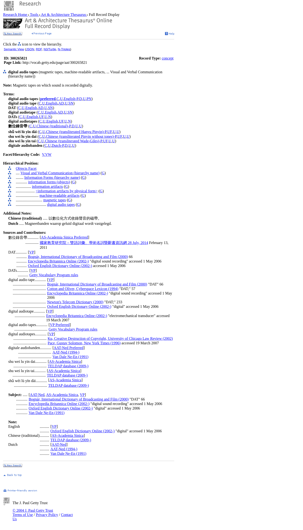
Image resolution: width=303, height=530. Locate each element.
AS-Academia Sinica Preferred (64, 237)
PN (89, 99)
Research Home (15, 15)
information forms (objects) (49, 182)
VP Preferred (60, 325)
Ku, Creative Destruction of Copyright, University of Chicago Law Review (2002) (110, 338)
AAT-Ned (37, 395)
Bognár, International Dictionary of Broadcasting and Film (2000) (78, 257)
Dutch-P (58, 145)
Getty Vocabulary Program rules (53, 275)
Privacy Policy (47, 515)
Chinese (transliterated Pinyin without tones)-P (81, 136)
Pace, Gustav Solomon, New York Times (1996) (84, 343)
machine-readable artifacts (60, 196)
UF (41, 117)
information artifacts (47, 186)
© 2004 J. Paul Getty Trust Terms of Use (33, 512)
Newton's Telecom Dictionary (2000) (75, 302)
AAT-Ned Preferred (68, 348)
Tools (34, 15)
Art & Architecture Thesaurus (63, 15)
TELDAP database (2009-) (68, 366)
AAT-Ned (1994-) (66, 352)
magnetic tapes (54, 200)
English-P (71, 99)
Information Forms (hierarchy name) (52, 177)
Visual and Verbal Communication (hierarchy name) (59, 173)
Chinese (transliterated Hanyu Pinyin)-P (76, 132)
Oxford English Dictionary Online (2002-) (60, 266)
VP (31, 252)
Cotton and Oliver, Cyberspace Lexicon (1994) (82, 289)
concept (168, 58)
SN (70, 103)
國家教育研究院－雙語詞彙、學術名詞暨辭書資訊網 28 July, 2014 (94, 243)
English (52, 103)
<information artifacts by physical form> (67, 191)
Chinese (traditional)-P (54, 126)
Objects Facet (26, 168)
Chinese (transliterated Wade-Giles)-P (73, 141)
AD (61, 103)
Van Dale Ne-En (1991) (71, 357)
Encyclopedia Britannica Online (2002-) (58, 261)
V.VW (46, 154)
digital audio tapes (61, 205)
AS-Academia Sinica (65, 361)
